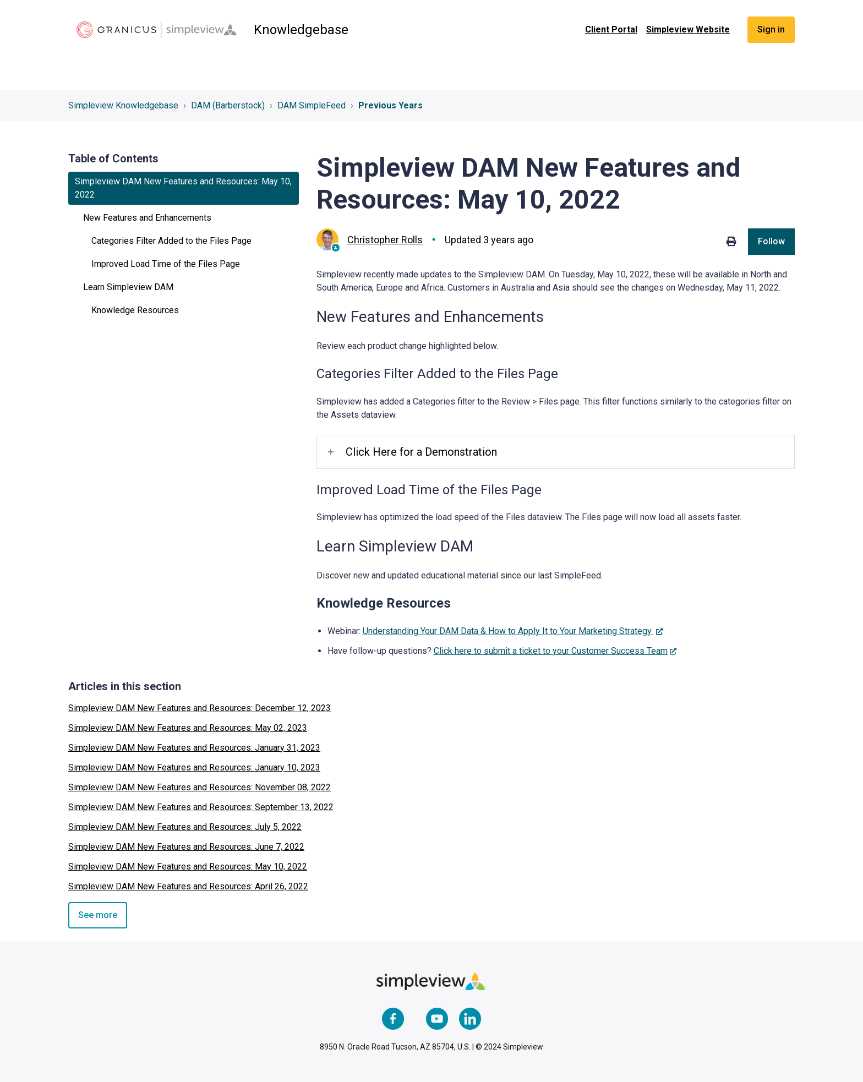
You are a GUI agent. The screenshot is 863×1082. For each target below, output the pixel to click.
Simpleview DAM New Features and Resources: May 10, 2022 (187, 866)
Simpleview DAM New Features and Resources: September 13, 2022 (201, 807)
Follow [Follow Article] (771, 241)
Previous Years (390, 105)
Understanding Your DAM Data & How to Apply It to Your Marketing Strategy (508, 631)
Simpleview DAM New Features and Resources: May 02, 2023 (187, 728)
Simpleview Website (688, 29)
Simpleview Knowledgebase (123, 105)
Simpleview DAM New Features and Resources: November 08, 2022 (199, 787)
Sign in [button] (771, 29)
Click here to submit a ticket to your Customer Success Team (551, 651)
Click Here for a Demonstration (421, 451)
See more (97, 915)
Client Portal (611, 29)
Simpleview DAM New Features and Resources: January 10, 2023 (194, 767)
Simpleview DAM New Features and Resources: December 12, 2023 (199, 708)
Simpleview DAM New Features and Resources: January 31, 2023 (194, 747)
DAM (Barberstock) (228, 105)
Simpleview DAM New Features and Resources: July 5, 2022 (185, 827)
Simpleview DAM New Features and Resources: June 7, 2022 (186, 846)
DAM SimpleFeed (311, 105)
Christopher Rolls (385, 239)
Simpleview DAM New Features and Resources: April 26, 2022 (188, 886)
